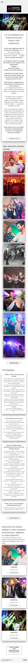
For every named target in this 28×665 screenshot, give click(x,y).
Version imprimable (5, 659)
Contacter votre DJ (19, 26)
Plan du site (10, 659)
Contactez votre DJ (14, 138)
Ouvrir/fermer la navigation (14, 2)
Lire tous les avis (14, 518)
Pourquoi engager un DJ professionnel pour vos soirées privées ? (14, 650)
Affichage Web (25, 660)
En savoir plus (14, 572)
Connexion (25, 659)
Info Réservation (14, 363)
